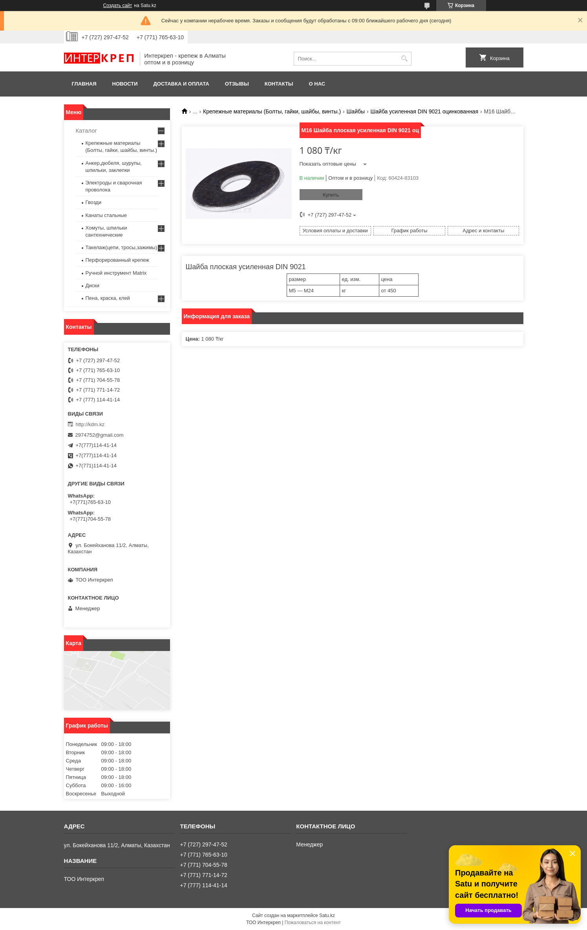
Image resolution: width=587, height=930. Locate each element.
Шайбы (356, 111)
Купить (331, 195)
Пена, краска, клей (108, 298)
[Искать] (404, 59)
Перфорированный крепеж (117, 260)
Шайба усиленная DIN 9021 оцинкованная (424, 111)
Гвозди (94, 202)
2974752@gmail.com (99, 435)
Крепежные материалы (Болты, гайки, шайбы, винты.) (272, 111)
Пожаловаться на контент (313, 922)
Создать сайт (117, 5)
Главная (84, 84)
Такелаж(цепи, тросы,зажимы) (121, 247)
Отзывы (237, 84)
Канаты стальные (106, 215)
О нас (317, 84)
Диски (93, 285)
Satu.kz (327, 915)
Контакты (279, 84)
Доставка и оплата (181, 84)
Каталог (86, 130)
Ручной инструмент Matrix (116, 273)
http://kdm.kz (90, 424)
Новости (125, 84)
